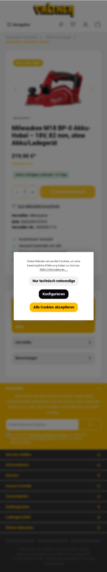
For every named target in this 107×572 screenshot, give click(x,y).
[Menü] (18, 24)
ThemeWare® (54, 563)
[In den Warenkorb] (67, 192)
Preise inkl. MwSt (22, 163)
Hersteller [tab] (53, 342)
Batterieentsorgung (19, 541)
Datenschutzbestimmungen (48, 435)
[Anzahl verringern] (17, 192)
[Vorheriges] (16, 88)
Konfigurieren (54, 294)
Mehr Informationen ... (53, 269)
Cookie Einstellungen (86, 541)
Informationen (17, 465)
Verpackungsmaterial (52, 541)
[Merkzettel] (73, 24)
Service (12, 475)
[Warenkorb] (98, 24)
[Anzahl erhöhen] (32, 192)
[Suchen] (60, 24)
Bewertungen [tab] (53, 358)
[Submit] (89, 424)
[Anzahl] (25, 192)
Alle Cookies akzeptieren (53, 307)
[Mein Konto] (85, 24)
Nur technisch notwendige (53, 281)
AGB (42, 438)
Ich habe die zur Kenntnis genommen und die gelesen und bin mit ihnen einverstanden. (48, 438)
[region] (53, 89)
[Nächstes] (91, 88)
